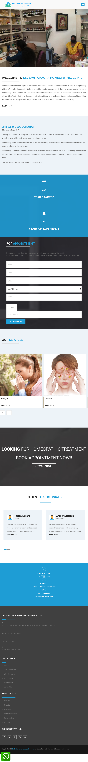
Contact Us (8, 687)
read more (5, 405)
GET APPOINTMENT (43, 466)
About (6, 665)
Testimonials (8, 683)
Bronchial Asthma (10, 714)
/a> (44, 597)
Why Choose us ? (10, 674)
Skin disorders (9, 718)
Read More (6, 106)
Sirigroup (66, 749)
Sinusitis (7, 705)
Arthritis (7, 722)
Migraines (7, 709)
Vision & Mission (10, 670)
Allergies (7, 701)
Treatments (8, 678)
